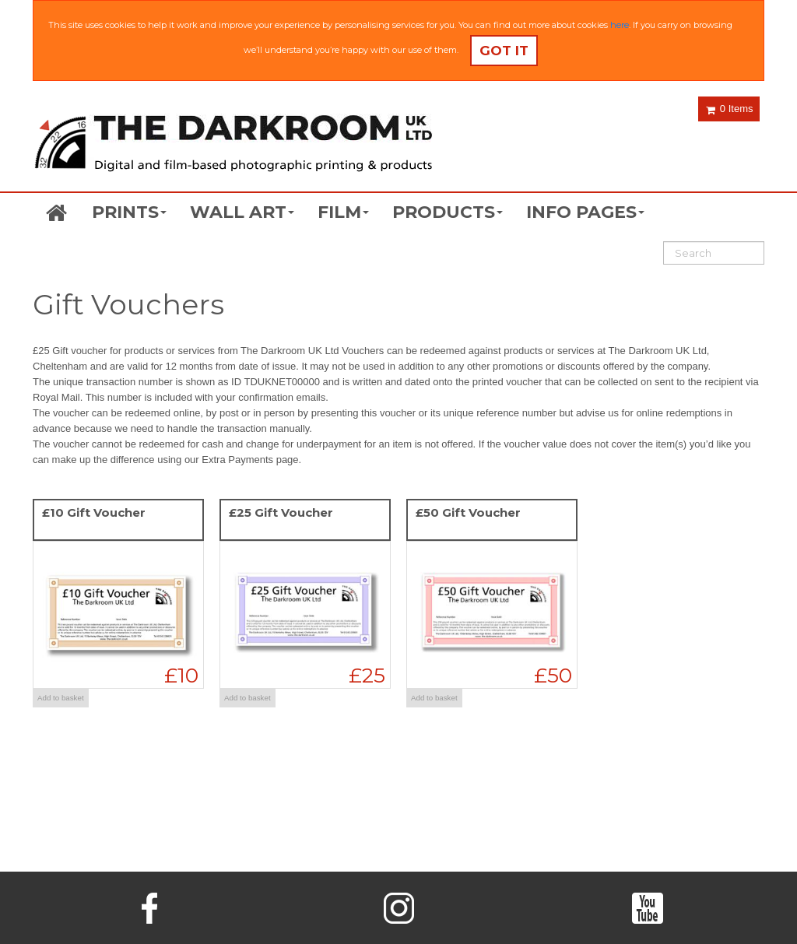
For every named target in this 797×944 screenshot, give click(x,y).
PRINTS (129, 212)
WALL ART (242, 212)
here (619, 24)
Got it (503, 50)
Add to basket (60, 697)
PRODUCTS (447, 212)
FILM (343, 212)
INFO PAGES (585, 212)
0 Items (729, 108)
